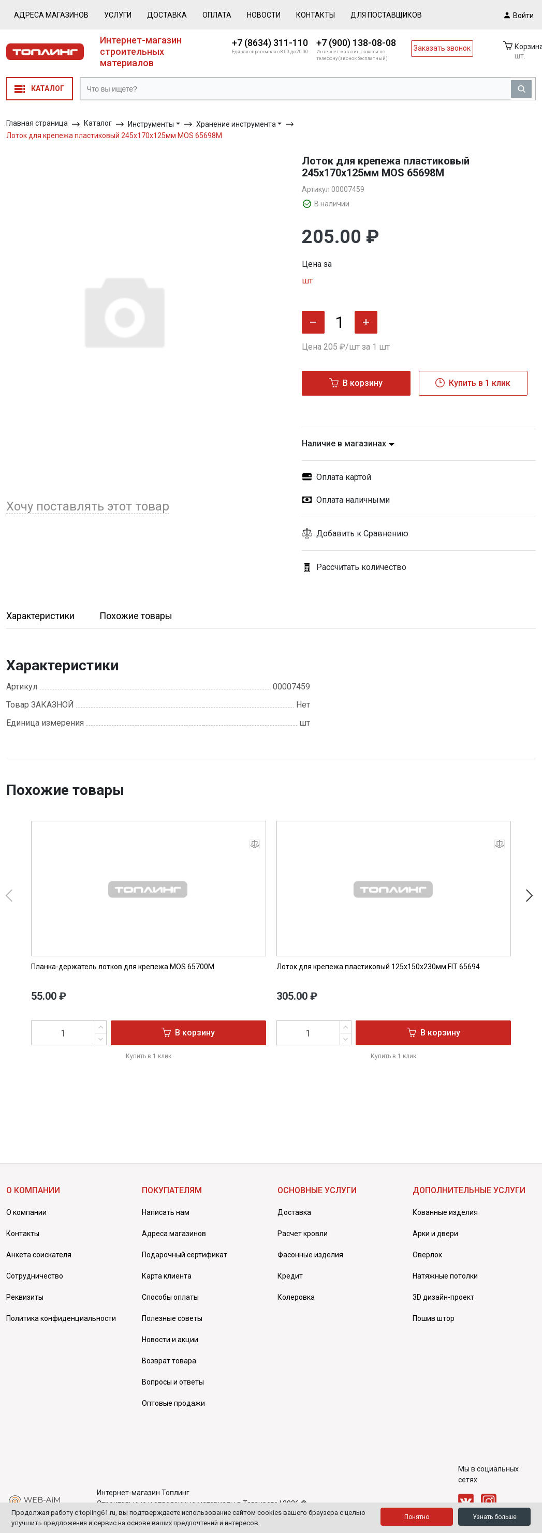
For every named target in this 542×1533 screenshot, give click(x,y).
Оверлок (427, 1255)
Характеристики (40, 615)
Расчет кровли (302, 1233)
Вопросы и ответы (173, 1382)
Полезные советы (172, 1318)
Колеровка (296, 1297)
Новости (264, 15)
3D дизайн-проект (443, 1297)
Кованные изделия (445, 1212)
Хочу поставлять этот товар (87, 506)
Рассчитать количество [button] (354, 567)
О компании (26, 1212)
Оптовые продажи (173, 1403)
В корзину (356, 382)
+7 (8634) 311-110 (270, 42)
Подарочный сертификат (184, 1255)
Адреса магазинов (51, 15)
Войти (519, 15)
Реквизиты (24, 1297)
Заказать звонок (442, 48)
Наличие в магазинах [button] (348, 443)
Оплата (216, 15)
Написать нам (165, 1212)
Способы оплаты (170, 1297)
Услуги (117, 15)
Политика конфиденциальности (61, 1318)
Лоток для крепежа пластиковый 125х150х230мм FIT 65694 (378, 967)
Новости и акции (170, 1339)
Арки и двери (435, 1233)
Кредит (290, 1276)
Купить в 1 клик (472, 382)
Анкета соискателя (38, 1255)
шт (307, 280)
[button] (419, 534)
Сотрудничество (34, 1276)
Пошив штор (434, 1318)
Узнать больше (495, 1517)
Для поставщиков (386, 15)
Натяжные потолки (445, 1276)
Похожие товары (135, 615)
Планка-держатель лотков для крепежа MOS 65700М (122, 967)
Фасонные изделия (310, 1255)
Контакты (315, 15)
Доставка (167, 15)
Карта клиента (167, 1276)
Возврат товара (169, 1361)
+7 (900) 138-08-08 (356, 42)
